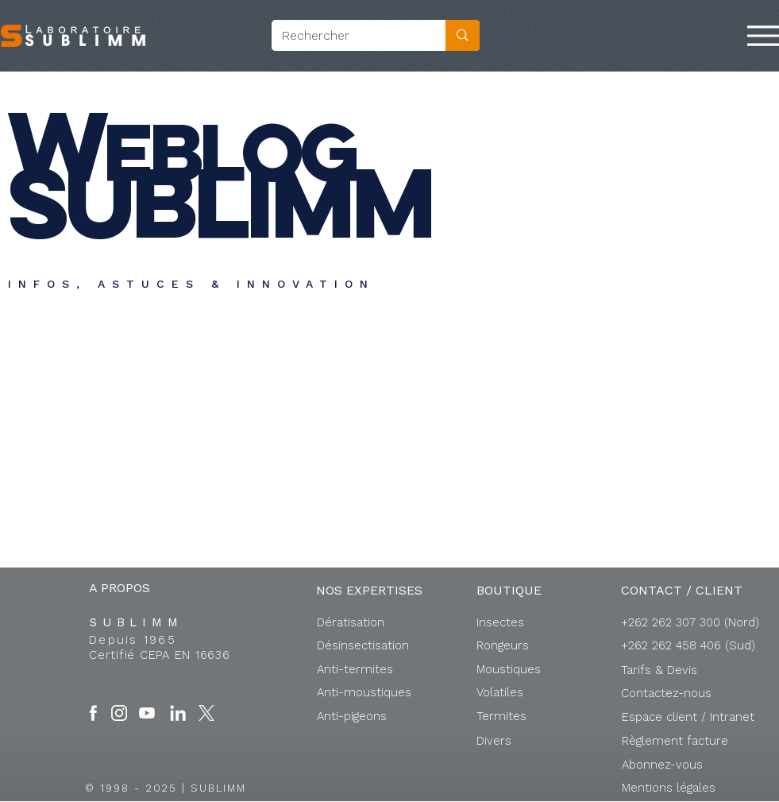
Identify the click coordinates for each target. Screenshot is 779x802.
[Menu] (763, 36)
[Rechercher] (347, 35)
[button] (688, 717)
